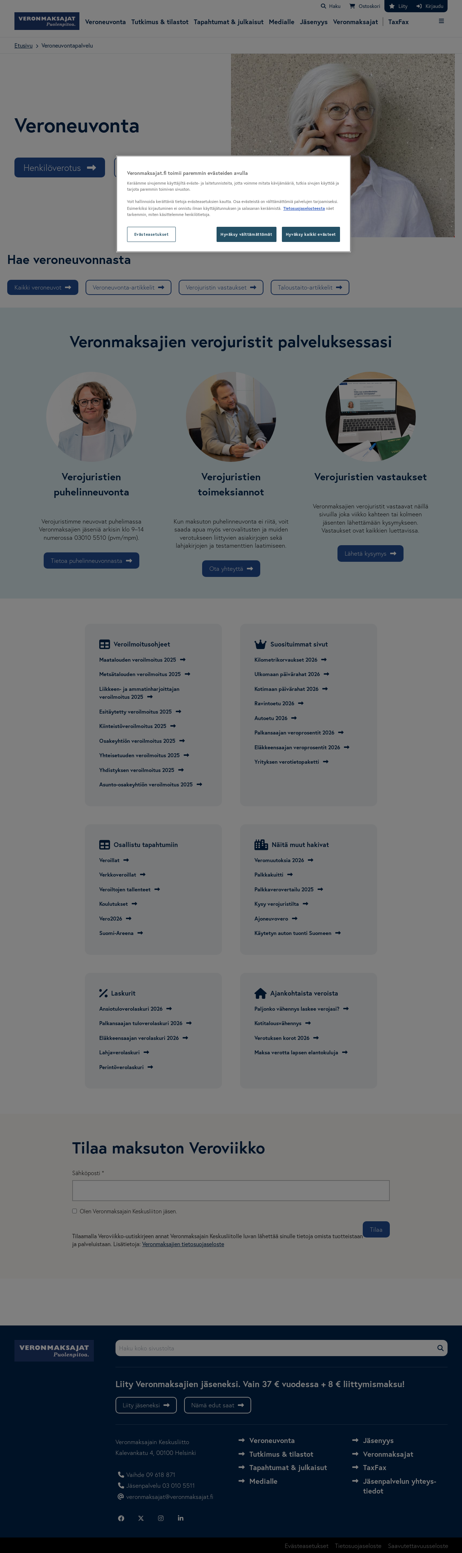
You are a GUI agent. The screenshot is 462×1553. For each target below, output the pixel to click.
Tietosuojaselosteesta (304, 208)
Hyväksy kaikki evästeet (311, 234)
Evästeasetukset (151, 234)
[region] (233, 203)
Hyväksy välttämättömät (247, 234)
